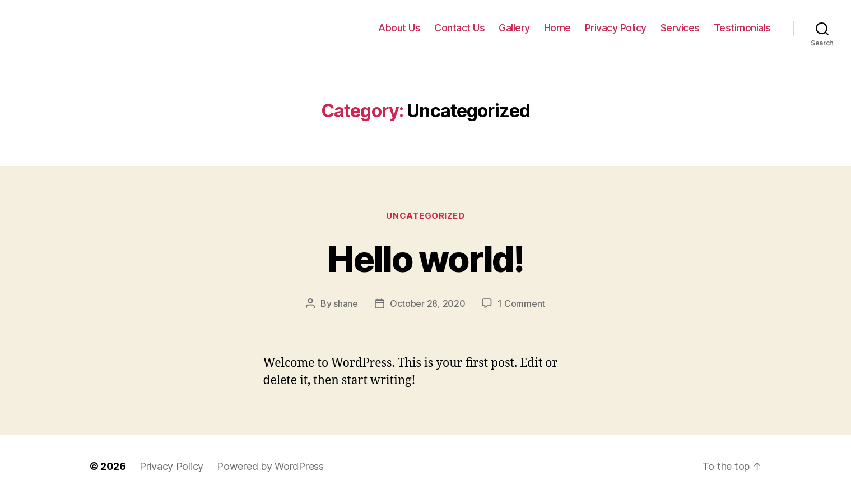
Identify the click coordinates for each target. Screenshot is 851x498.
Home (557, 28)
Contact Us (459, 28)
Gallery (514, 28)
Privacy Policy (616, 28)
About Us (399, 28)
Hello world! (425, 258)
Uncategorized (425, 216)
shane (345, 303)
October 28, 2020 (428, 303)
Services (680, 28)
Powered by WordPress (270, 466)
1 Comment (521, 303)
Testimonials (742, 28)
